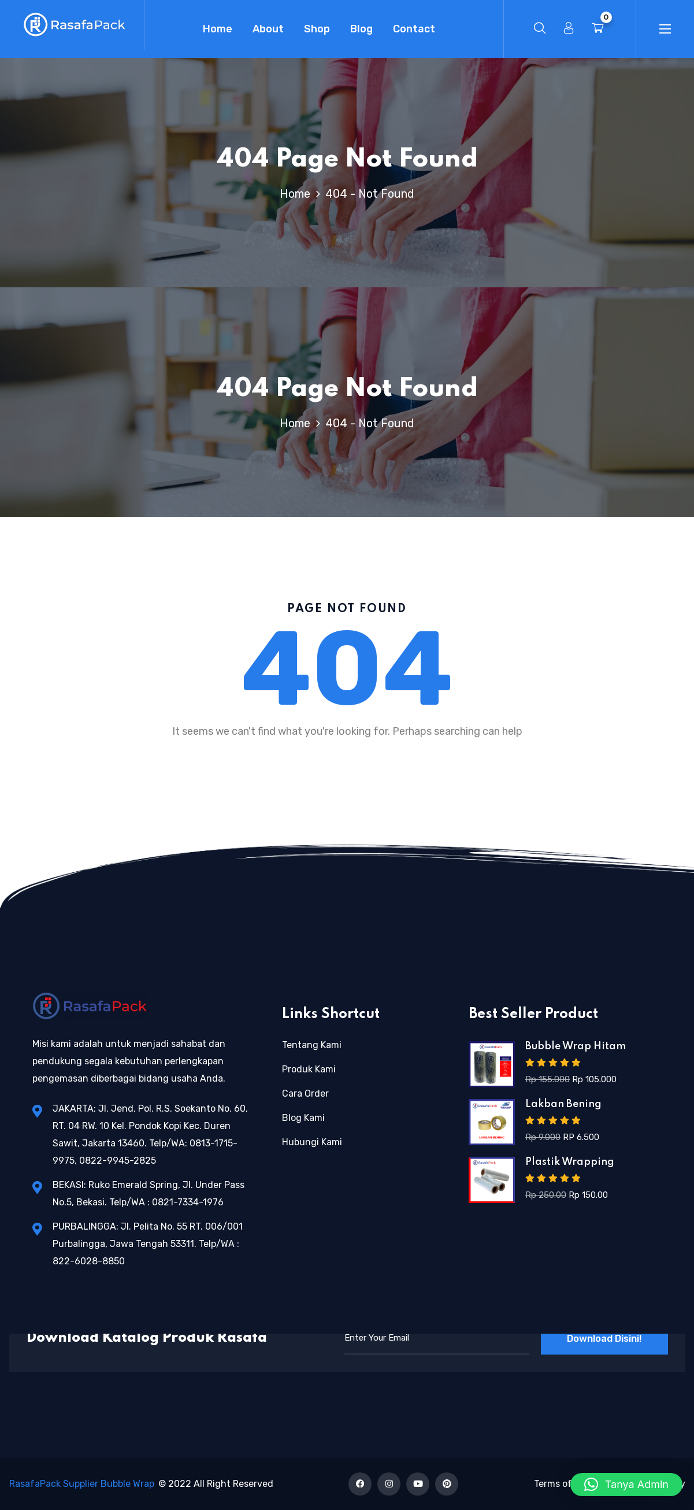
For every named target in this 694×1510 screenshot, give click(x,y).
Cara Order (305, 1093)
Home (217, 29)
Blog (361, 29)
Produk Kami (309, 1069)
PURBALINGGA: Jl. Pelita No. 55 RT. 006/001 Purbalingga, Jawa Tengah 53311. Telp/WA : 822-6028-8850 (148, 1244)
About (268, 29)
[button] (626, 1484)
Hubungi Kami (312, 1142)
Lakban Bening (563, 1104)
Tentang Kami (312, 1044)
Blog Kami (303, 1117)
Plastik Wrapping (569, 1162)
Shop (317, 29)
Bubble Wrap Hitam (575, 1046)
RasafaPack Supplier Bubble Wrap (81, 1483)
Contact (414, 29)
